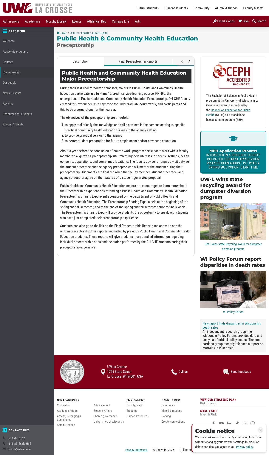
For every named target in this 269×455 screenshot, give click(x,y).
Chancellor (63, 405)
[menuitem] (11, 21)
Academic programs (15, 51)
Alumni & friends (226, 8)
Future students (148, 8)
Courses (8, 62)
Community (201, 8)
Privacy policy (244, 447)
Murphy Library (56, 21)
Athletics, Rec (96, 21)
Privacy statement (136, 450)
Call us (179, 372)
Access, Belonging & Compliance (69, 418)
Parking (166, 416)
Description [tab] (80, 61)
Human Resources (138, 416)
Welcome (9, 41)
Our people (9, 82)
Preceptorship (11, 72)
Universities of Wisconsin (109, 421)
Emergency (168, 405)
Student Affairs (103, 411)
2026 (171, 450)
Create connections (173, 421)
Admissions (11, 21)
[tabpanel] (125, 161)
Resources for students (17, 114)
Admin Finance (66, 425)
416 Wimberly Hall (19, 443)
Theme (189, 450)
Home (62, 33)
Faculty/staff (134, 405)
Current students (176, 8)
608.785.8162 (16, 438)
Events (76, 21)
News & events (12, 93)
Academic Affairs (67, 411)
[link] (233, 152)
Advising (8, 103)
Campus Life (120, 21)
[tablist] (125, 61)
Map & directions (172, 411)
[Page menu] (27, 31)
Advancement (102, 405)
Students (132, 411)
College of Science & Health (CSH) (88, 33)
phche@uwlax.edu (19, 449)
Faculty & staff (253, 8)
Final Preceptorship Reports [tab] (138, 61)
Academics (32, 21)
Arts (138, 21)
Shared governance (105, 416)
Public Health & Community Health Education (127, 38)
